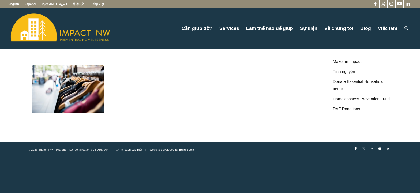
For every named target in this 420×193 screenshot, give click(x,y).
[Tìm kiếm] (406, 28)
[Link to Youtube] (399, 4)
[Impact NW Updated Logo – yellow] (60, 28)
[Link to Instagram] (391, 4)
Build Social (186, 149)
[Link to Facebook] (375, 4)
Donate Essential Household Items (358, 85)
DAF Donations (346, 108)
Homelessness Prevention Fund (361, 98)
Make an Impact (347, 61)
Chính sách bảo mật (129, 149)
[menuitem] (15, 4)
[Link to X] (383, 4)
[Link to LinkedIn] (408, 4)
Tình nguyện (344, 71)
